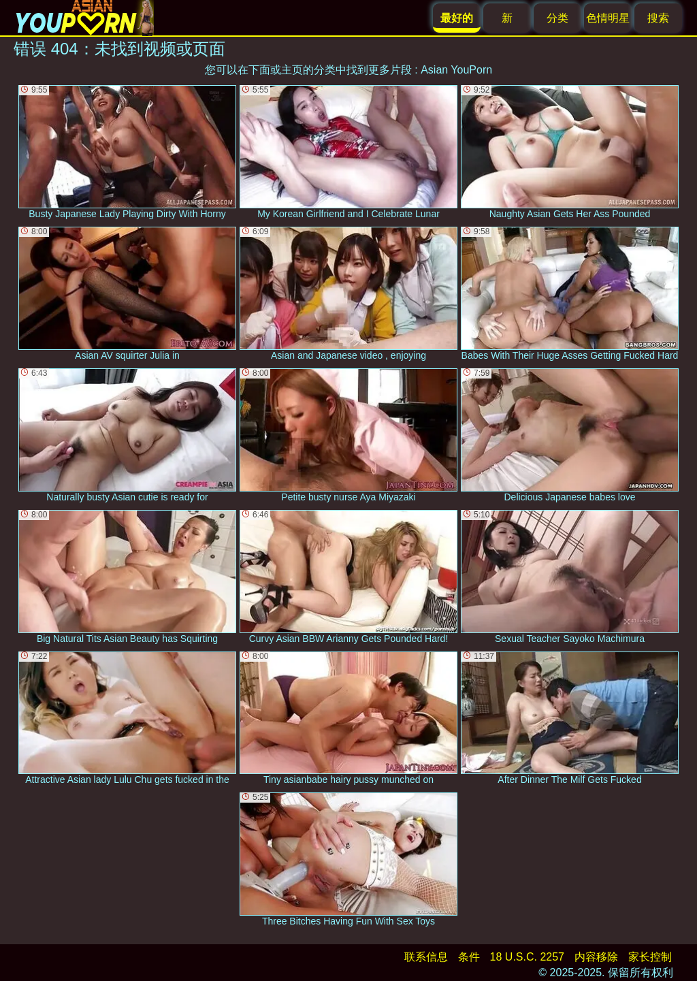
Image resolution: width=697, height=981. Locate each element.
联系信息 (426, 957)
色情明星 (608, 18)
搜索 (658, 18)
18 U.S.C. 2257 (527, 957)
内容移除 (596, 957)
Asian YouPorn (456, 70)
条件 (469, 957)
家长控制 (650, 957)
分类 (557, 18)
